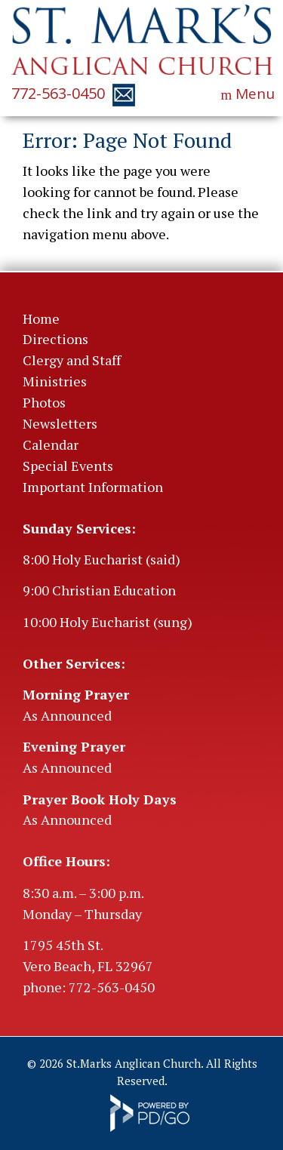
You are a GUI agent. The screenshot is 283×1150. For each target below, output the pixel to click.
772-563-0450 (58, 93)
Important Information (93, 487)
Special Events (68, 466)
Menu (255, 93)
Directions (55, 339)
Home (41, 318)
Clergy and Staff (72, 360)
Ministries (55, 381)
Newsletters (60, 423)
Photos (44, 402)
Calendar (50, 444)
